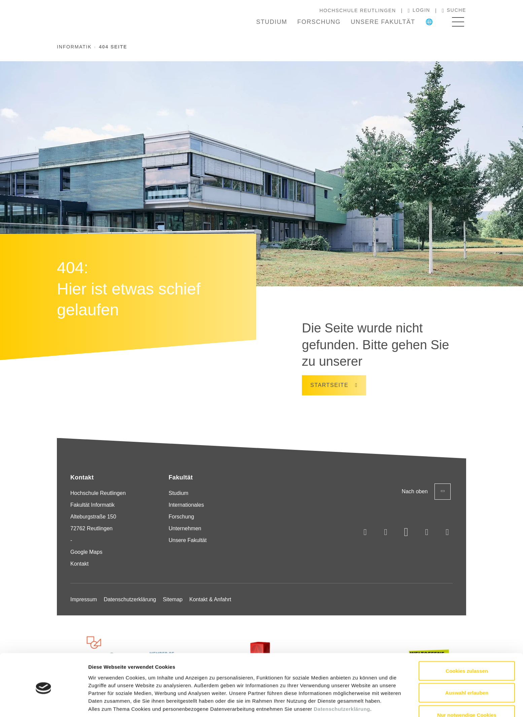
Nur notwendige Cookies (466, 688)
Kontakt (79, 564)
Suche (454, 10)
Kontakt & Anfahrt (210, 599)
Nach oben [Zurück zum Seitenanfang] (426, 491)
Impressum (83, 599)
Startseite (329, 385)
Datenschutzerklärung (342, 682)
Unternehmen (185, 528)
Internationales (186, 505)
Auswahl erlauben (466, 666)
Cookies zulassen (467, 644)
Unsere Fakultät (383, 22)
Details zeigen (358, 704)
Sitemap (173, 599)
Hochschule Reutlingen (357, 10)
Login (419, 10)
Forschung (319, 22)
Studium (271, 22)
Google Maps (86, 552)
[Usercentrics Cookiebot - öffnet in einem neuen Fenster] (43, 704)
